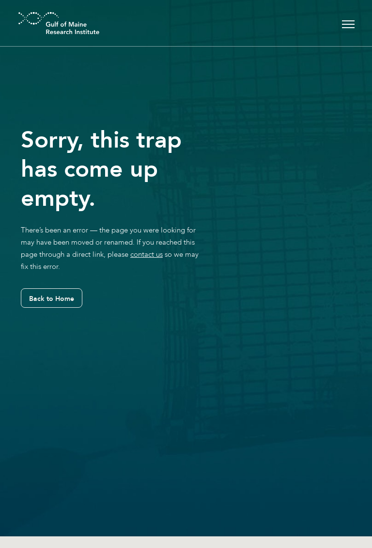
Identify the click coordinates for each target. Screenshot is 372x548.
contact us (146, 254)
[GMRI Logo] (47, 23)
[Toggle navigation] (348, 23)
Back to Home (51, 298)
